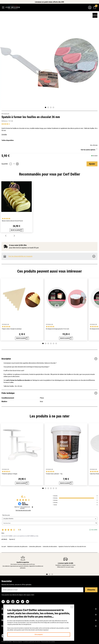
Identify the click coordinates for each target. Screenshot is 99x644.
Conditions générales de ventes (31, 643)
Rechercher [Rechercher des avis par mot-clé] (48, 524)
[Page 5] (53, 344)
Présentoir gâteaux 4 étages (9, 474)
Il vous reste (18, 246)
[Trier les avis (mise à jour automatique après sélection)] (49, 519)
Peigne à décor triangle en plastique (11, 329)
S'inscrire (91, 591)
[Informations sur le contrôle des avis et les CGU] (32, 508)
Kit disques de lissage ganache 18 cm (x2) (57, 329)
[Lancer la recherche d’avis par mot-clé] (96, 524)
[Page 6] (56, 344)
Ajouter (92, 164)
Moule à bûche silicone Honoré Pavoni (12, 221)
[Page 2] (48, 107)
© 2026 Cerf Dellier (7, 643)
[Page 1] (45, 107)
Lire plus (4, 134)
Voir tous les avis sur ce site (23, 511)
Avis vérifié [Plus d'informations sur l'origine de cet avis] (94, 531)
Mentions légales (17, 643)
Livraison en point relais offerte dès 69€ (49, 2)
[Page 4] (53, 107)
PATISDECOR (5, 114)
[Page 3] (50, 107)
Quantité (5, 164)
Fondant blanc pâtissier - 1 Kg (54, 474)
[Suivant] (14, 236)
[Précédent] (6, 236)
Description (49, 359)
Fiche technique (49, 394)
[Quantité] (14, 164)
